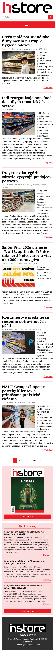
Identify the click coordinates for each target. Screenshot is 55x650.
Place (4, 110)
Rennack (43, 185)
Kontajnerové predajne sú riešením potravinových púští (25, 321)
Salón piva (23, 263)
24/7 (16, 329)
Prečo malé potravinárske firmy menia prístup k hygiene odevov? (25, 40)
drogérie (36, 185)
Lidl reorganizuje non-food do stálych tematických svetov (27, 101)
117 (34, 460)
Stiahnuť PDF (27, 516)
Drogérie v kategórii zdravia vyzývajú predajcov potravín (26, 176)
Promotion (13, 263)
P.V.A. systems (25, 329)
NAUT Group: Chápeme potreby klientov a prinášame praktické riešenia (23, 392)
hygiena (20, 49)
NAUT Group (20, 403)
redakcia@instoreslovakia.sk (27, 645)
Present (5, 49)
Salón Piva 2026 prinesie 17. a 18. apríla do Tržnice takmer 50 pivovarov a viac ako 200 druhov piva (27, 253)
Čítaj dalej (48, 87)
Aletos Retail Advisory (23, 185)
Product (12, 49)
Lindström (27, 49)
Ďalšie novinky (27, 611)
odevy (34, 49)
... (29, 460)
